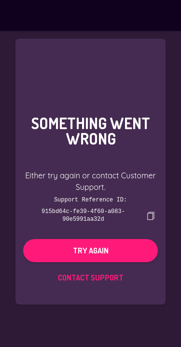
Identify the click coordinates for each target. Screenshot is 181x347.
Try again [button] (91, 249)
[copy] (150, 215)
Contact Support (91, 276)
